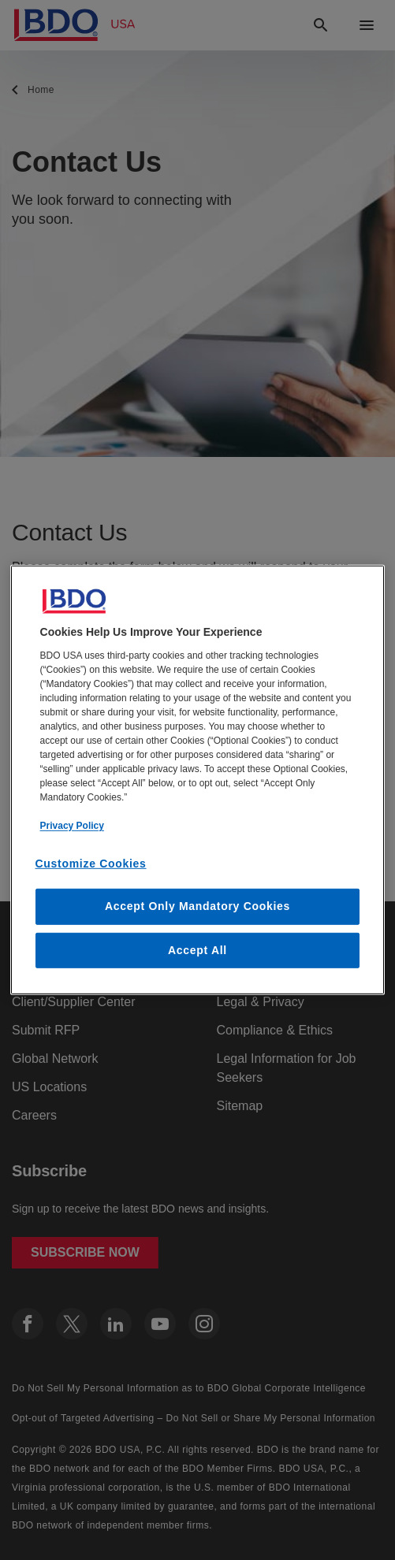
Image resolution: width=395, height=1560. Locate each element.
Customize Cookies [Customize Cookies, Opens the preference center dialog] (91, 862)
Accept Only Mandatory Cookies (197, 906)
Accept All (197, 950)
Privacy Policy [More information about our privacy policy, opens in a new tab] (72, 824)
